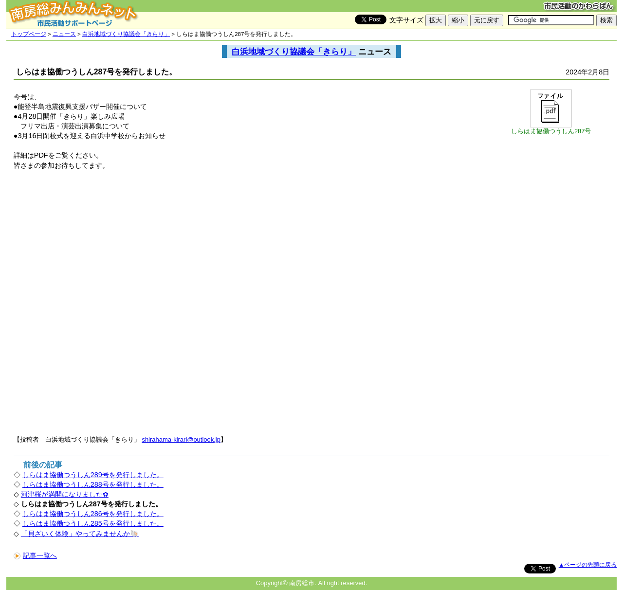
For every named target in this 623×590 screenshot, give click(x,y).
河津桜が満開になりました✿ (65, 494)
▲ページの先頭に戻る (588, 565)
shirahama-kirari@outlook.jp (181, 439)
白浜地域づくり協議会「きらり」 (126, 34)
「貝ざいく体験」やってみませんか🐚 (80, 533)
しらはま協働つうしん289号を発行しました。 (93, 475)
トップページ (28, 34)
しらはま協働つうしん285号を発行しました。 (93, 523)
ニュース (64, 34)
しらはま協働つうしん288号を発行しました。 (93, 484)
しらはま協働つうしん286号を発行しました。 (93, 514)
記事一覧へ (35, 555)
